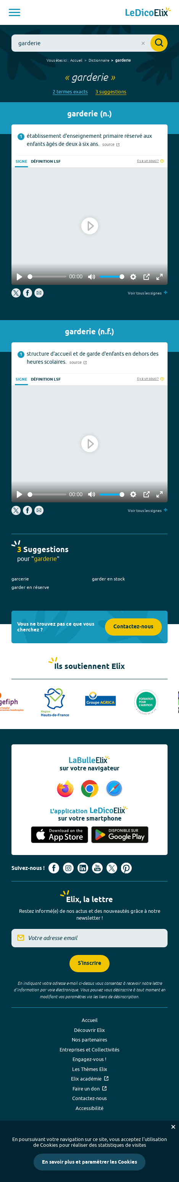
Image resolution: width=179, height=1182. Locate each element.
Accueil (76, 60)
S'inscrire (89, 963)
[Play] (19, 277)
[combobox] (89, 43)
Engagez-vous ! (89, 1059)
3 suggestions (110, 92)
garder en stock (108, 579)
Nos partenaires (89, 1039)
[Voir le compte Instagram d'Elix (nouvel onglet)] (68, 868)
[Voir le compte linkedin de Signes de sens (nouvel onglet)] (82, 868)
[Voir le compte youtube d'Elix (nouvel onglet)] (97, 868)
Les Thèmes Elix (89, 1069)
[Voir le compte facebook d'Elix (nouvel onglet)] (53, 868)
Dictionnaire (99, 60)
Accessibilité (89, 1108)
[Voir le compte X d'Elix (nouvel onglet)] (111, 868)
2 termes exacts (70, 92)
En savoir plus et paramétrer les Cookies (89, 1162)
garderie (123, 60)
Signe (21, 161)
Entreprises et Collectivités (89, 1049)
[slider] (46, 276)
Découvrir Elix (89, 1030)
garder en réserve (30, 587)
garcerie (20, 579)
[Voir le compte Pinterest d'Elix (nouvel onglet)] (126, 868)
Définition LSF (46, 161)
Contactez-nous (133, 627)
